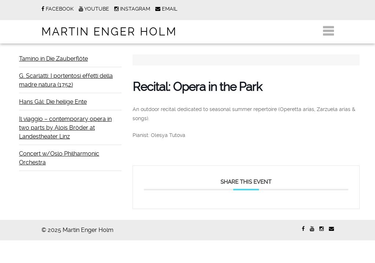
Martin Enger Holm (109, 31)
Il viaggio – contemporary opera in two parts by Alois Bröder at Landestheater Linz (65, 127)
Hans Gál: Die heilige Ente (53, 101)
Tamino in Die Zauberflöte (53, 58)
